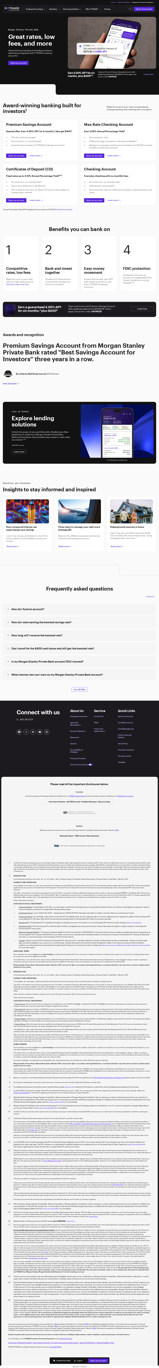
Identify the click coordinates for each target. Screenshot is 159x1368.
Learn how (142, 309)
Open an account (18, 63)
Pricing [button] (107, 9)
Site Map (121, 762)
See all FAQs (79, 689)
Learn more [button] (36, 155)
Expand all (150, 596)
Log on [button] (113, 2)
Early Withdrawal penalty (53, 1161)
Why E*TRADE (93, 9)
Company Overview (78, 716)
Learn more (19, 451)
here (47, 1252)
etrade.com (33, 1130)
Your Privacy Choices (81, 764)
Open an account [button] (144, 9)
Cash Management (126, 729)
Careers (73, 743)
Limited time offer (62, 1361)
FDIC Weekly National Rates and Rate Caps (109, 1077)
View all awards (11, 383)
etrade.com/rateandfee (56, 1102)
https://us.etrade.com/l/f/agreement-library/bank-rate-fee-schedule (126, 945)
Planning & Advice (72, 9)
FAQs (96, 722)
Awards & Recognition (75, 723)
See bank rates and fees (17, 284)
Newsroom (74, 737)
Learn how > (149, 74)
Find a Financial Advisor (124, 736)
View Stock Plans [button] (124, 2)
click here (68, 1087)
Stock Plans (123, 743)
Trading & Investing (35, 9)
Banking (54, 9)
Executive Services (126, 750)
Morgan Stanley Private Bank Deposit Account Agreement (90, 1124)
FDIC (117, 830)
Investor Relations (77, 731)
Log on (78, 1361)
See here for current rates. (38, 1258)
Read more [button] (13, 546)
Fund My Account (125, 722)
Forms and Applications (99, 730)
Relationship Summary (125, 796)
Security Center (124, 756)
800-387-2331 (25, 719)
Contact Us (98, 716)
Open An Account (125, 716)
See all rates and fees (64, 209)
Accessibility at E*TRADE (76, 751)
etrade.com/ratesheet (133, 923)
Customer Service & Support (143, 2)
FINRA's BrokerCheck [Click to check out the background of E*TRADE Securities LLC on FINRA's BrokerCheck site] (77, 796)
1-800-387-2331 (117, 1185)
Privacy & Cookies (77, 758)
